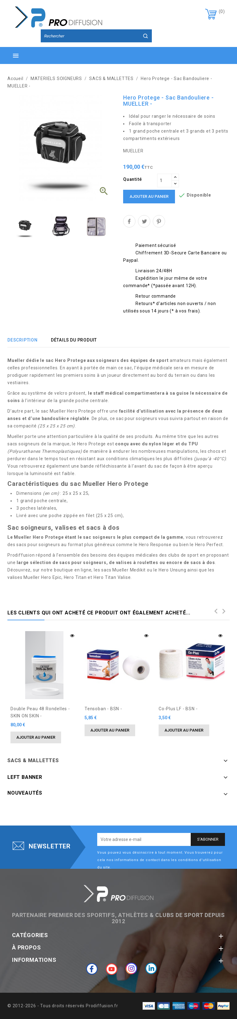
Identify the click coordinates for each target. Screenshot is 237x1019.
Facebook (92, 968)
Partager (129, 221)
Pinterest (159, 221)
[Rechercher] (96, 36)
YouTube (112, 968)
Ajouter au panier (149, 196)
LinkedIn (151, 968)
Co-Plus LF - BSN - (178, 708)
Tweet (144, 221)
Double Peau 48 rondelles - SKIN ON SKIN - (40, 712)
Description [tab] (22, 340)
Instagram (131, 968)
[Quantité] (164, 180)
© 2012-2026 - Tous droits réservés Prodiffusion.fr (62, 1005)
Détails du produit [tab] (74, 340)
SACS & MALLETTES (33, 760)
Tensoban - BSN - (103, 708)
